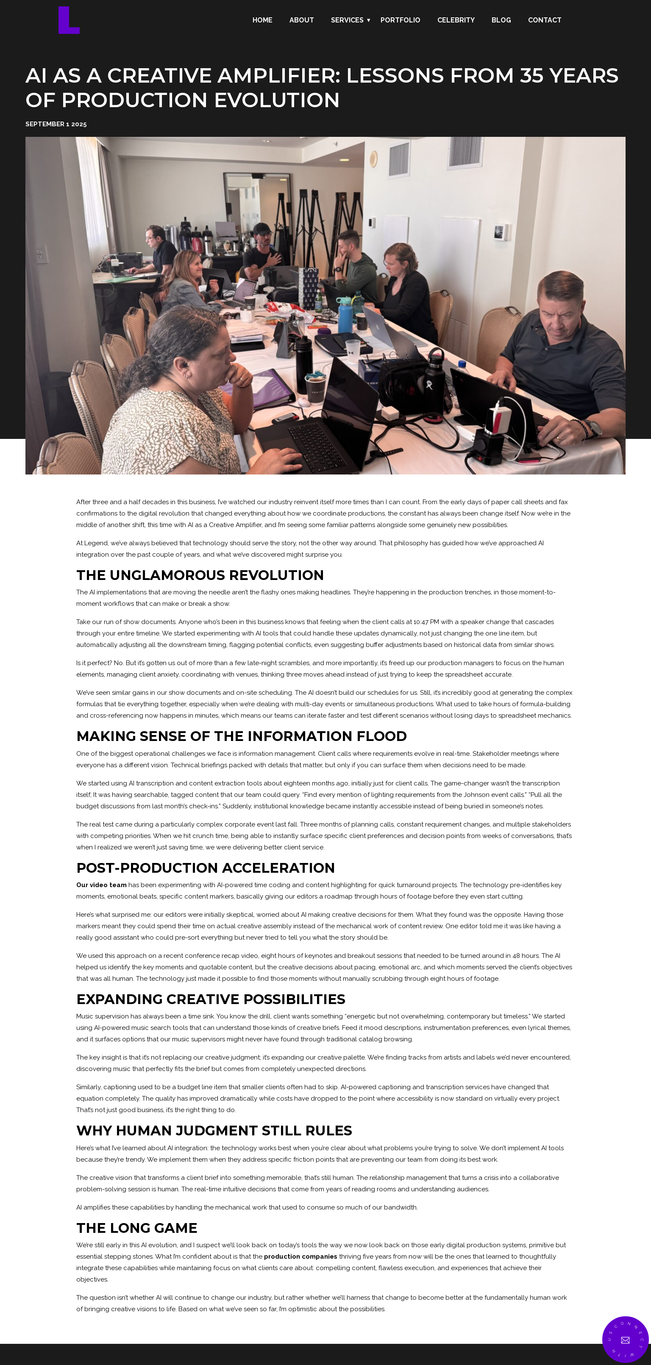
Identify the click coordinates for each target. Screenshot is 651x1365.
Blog (501, 20)
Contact (545, 20)
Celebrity (456, 20)
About (301, 20)
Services (347, 20)
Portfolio (400, 20)
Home (263, 20)
